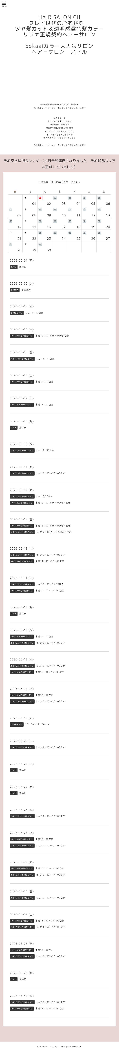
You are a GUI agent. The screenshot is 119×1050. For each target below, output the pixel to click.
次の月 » (75, 182)
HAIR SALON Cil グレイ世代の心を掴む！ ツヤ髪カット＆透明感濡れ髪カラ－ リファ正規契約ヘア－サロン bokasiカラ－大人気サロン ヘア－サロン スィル (59, 34)
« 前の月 (43, 182)
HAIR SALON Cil (52, 1046)
